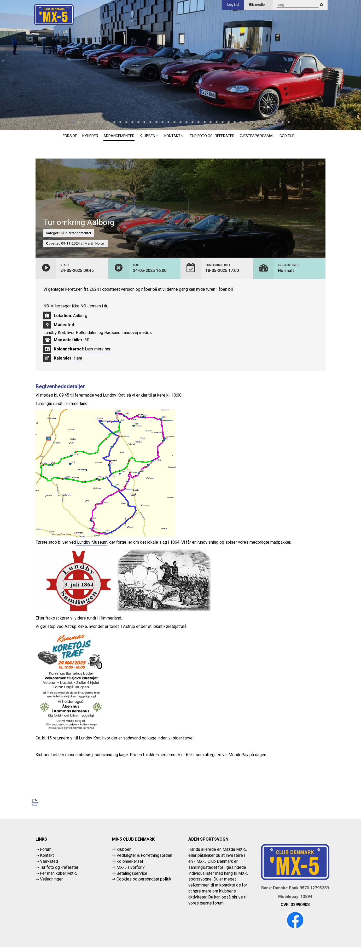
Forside (70, 136)
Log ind (233, 5)
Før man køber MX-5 (58, 873)
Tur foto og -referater (212, 136)
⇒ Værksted (47, 861)
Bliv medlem (258, 5)
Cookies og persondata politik (144, 879)
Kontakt (174, 136)
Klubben (149, 136)
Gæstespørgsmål (257, 136)
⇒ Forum (43, 849)
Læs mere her (97, 349)
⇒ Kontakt (45, 855)
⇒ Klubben (121, 849)
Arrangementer (119, 136)
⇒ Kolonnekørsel (127, 861)
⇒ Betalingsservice (129, 873)
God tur (287, 136)
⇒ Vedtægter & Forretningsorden (142, 855)
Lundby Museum (91, 542)
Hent (78, 358)
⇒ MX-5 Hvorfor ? (128, 867)
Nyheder (90, 136)
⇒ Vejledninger (49, 879)
